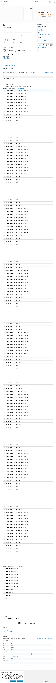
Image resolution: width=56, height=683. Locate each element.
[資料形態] (11, 75)
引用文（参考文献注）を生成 (42, 47)
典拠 (33, 654)
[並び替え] (5, 75)
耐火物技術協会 (13, 654)
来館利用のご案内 (21, 88)
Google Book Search (8, 631)
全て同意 (20, 681)
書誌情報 (13, 65)
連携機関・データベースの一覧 (25, 71)
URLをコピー (43, 45)
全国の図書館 (6, 65)
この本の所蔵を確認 (49, 79)
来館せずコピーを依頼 (41, 30)
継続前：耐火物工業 (6, 57)
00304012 (28, 654)
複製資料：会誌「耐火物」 (7, 58)
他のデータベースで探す (42, 50)
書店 (10, 65)
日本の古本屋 (6, 630)
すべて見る (29, 40)
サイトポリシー (30, 680)
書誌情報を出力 (40, 49)
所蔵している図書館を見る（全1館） (45, 34)
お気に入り (40, 45)
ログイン (53, 1)
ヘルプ (50, 1)
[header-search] (41, 1)
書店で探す (45, 40)
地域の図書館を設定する (49, 72)
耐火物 (15, 47)
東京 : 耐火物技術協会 (14, 656)
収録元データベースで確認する (45, 14)
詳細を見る (3, 681)
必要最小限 (13, 681)
